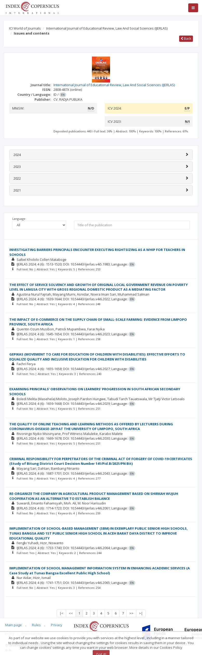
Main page (13, 625)
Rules (36, 625)
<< (71, 613)
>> (131, 613)
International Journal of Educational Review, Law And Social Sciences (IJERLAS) (106, 28)
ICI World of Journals (25, 28)
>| (141, 613)
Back (186, 38)
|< (61, 613)
